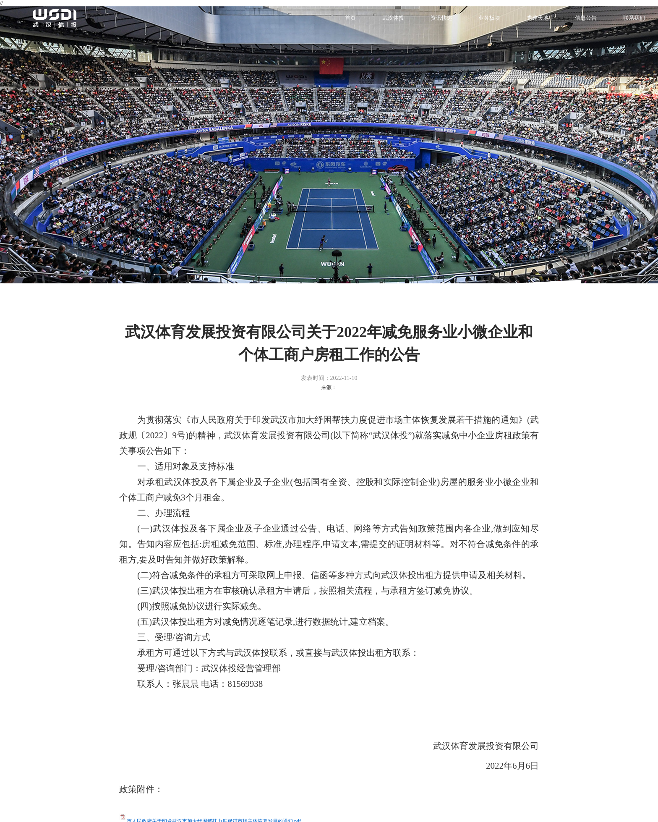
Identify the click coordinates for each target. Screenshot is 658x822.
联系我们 (634, 18)
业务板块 (489, 18)
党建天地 (537, 18)
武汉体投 (393, 18)
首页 (350, 18)
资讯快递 (441, 18)
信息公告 (586, 18)
